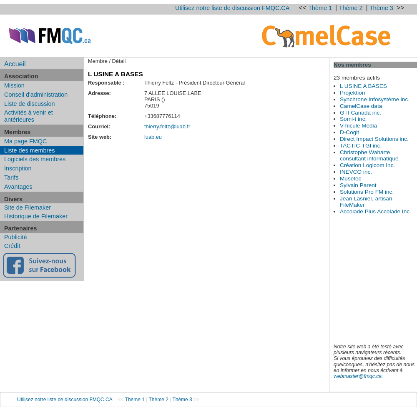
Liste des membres (29, 150)
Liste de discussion (29, 103)
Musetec (350, 178)
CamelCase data (361, 106)
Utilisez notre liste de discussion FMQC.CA (232, 8)
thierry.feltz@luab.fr (167, 126)
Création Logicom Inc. (367, 165)
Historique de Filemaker (36, 216)
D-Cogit (349, 132)
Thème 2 (351, 8)
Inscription (18, 168)
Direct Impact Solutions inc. (374, 139)
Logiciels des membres (34, 159)
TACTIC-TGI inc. (361, 145)
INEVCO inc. (356, 172)
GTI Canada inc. (360, 113)
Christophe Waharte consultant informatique (369, 155)
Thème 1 (321, 8)
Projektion (352, 93)
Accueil (15, 64)
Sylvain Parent (358, 185)
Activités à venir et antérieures (28, 116)
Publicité (15, 237)
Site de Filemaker (27, 207)
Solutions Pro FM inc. (367, 192)
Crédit (12, 245)
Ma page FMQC (25, 141)
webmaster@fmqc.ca (358, 376)
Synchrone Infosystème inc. (374, 99)
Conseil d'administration (36, 94)
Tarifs (11, 177)
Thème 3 (382, 8)
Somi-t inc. (353, 119)
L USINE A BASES (363, 86)
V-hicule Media (358, 125)
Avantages (18, 186)
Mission (14, 85)
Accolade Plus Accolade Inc (374, 211)
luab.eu (153, 137)
